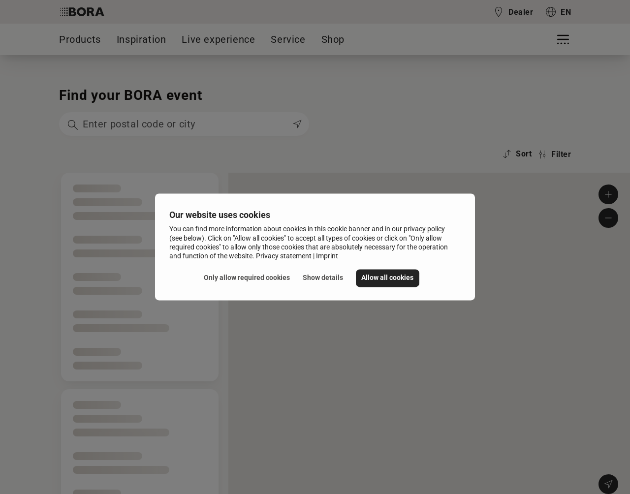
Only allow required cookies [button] (247, 278)
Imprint (327, 256)
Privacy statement (284, 256)
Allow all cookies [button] (387, 278)
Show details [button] (323, 278)
